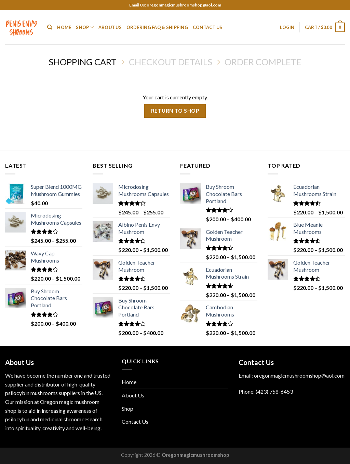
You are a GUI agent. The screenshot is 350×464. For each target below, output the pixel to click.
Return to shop (175, 111)
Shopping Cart (83, 62)
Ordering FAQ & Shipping (157, 27)
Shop (84, 27)
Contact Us (208, 27)
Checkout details (170, 62)
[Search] (49, 27)
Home (64, 27)
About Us (110, 27)
